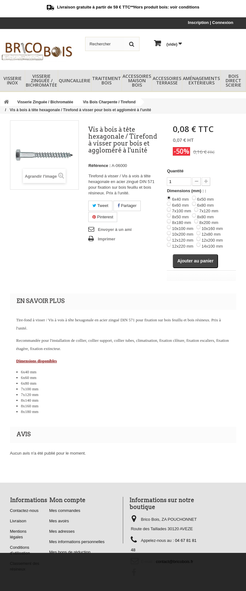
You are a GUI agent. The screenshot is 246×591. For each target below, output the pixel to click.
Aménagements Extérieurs (201, 80)
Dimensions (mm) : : (186, 190)
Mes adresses (62, 531)
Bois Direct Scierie (233, 80)
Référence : (99, 165)
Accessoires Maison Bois (137, 80)
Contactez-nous (24, 510)
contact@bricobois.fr (174, 561)
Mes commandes (64, 510)
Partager (127, 205)
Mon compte (67, 500)
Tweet (100, 205)
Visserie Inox (12, 80)
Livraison (18, 521)
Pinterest (102, 217)
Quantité (175, 171)
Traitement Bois (106, 80)
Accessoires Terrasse (167, 80)
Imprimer (106, 239)
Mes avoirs (59, 521)
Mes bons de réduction (70, 552)
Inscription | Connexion (210, 22)
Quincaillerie (74, 80)
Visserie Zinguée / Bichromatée (41, 80)
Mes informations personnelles (77, 541)
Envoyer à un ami (115, 229)
